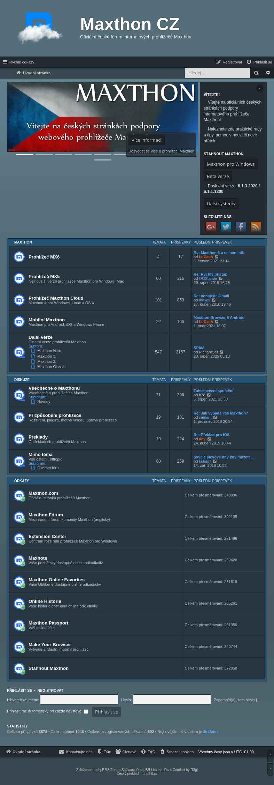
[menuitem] (259, 62)
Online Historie (45, 601)
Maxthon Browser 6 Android (219, 317)
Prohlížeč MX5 (44, 276)
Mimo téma (41, 454)
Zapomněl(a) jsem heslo (234, 700)
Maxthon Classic (48, 367)
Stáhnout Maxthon (49, 668)
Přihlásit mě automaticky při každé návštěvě (47, 711)
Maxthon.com (43, 493)
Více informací (146, 140)
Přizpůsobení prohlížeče (55, 415)
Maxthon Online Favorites (57, 579)
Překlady (38, 437)
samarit (205, 417)
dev (202, 439)
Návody (41, 401)
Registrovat (50, 690)
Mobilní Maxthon (47, 319)
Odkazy (21, 481)
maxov (204, 300)
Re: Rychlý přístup (210, 274)
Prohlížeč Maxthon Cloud (56, 298)
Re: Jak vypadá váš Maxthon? (221, 413)
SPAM (199, 348)
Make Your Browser (50, 644)
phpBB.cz (149, 774)
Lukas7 (205, 461)
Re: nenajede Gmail (211, 296)
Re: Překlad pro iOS (211, 435)
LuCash (206, 257)
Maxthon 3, (44, 356)
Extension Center (47, 536)
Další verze (41, 337)
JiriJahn (210, 732)
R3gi (194, 770)
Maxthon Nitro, (47, 351)
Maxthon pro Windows (231, 164)
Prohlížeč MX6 (44, 257)
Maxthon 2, (44, 361)
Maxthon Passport (48, 623)
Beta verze (218, 176)
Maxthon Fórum (46, 514)
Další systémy (221, 203)
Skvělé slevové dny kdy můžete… (224, 457)
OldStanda (208, 278)
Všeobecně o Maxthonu (54, 388)
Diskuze (22, 380)
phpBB (101, 770)
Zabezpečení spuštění (213, 391)
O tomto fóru (45, 468)
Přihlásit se (19, 690)
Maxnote (38, 558)
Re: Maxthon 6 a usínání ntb (219, 253)
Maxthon (23, 242)
